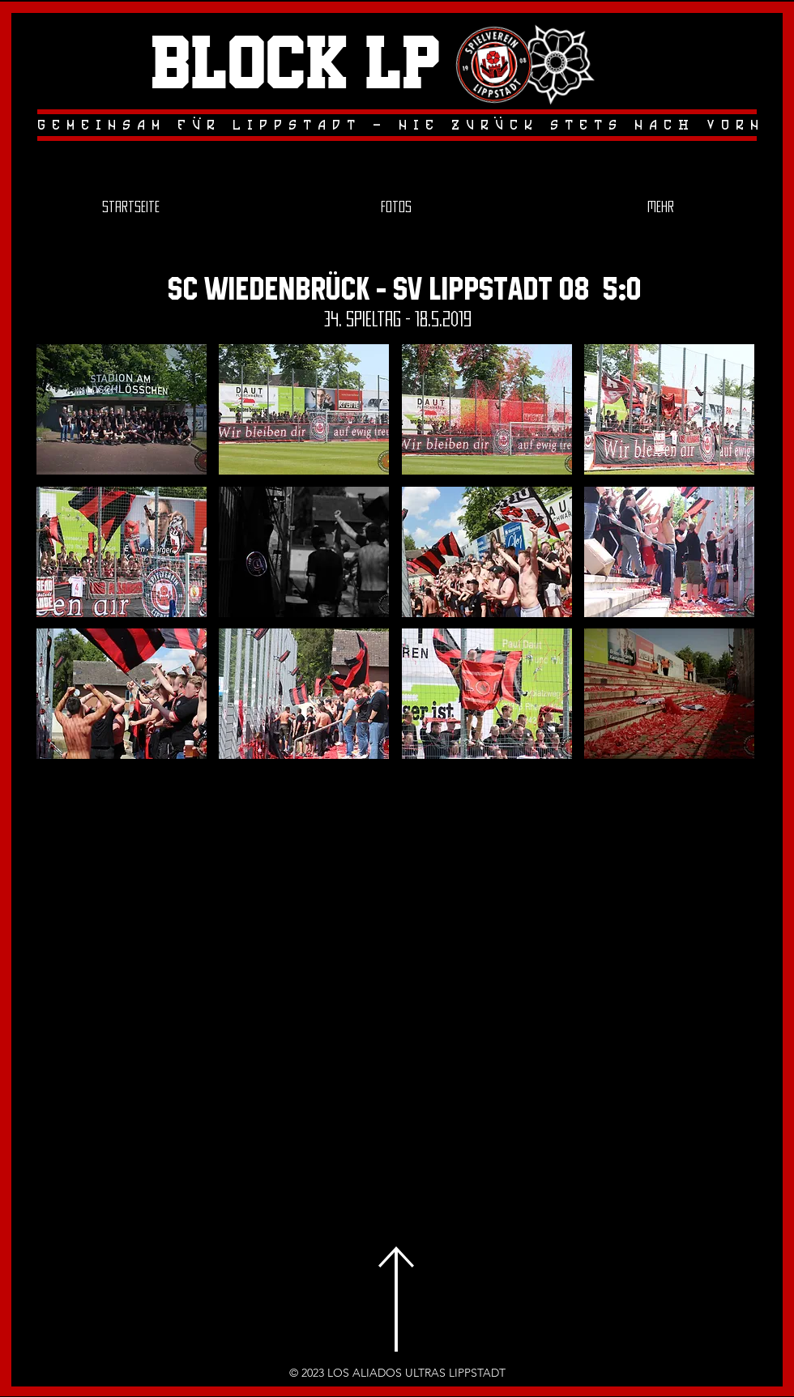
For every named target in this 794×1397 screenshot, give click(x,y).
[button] (121, 409)
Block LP (296, 65)
